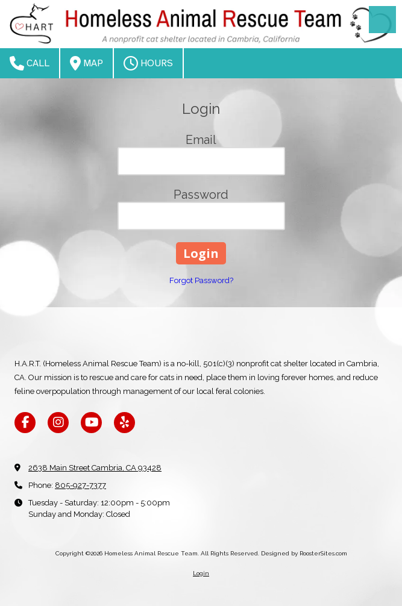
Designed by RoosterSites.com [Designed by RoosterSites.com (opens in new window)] (304, 553)
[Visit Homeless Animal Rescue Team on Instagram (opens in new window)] (58, 422)
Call (29, 63)
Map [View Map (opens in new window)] (86, 63)
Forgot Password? (201, 280)
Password (201, 194)
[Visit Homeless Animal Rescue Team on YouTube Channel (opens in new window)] (91, 422)
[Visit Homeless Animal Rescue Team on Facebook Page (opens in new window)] (25, 422)
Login (201, 573)
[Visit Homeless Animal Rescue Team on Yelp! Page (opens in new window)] (124, 422)
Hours (148, 63)
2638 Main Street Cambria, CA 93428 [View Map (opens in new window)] (95, 467)
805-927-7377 (80, 485)
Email (201, 140)
